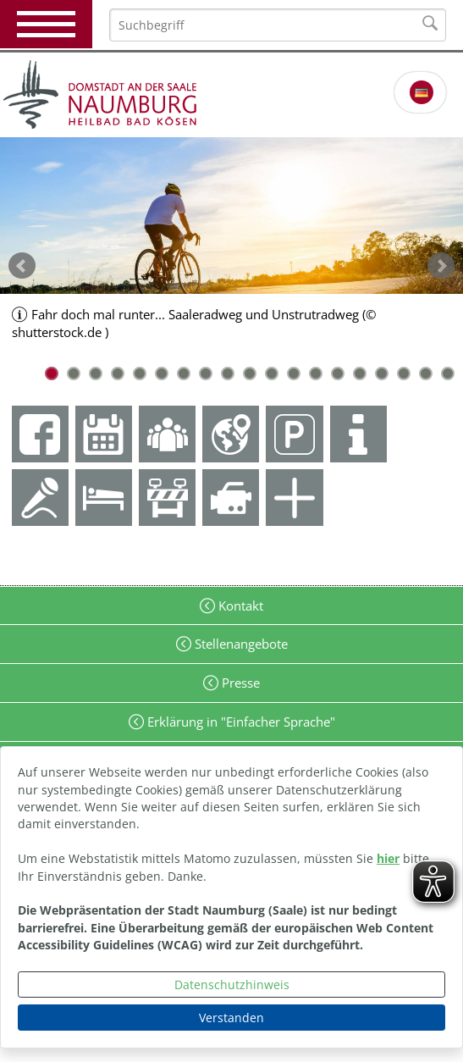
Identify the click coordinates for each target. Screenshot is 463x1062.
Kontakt (239, 605)
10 (249, 373)
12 (293, 373)
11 (271, 373)
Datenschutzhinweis (231, 984)
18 (426, 373)
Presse (239, 682)
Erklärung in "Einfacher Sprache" (239, 721)
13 (315, 373)
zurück (22, 265)
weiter (441, 265)
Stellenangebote (239, 643)
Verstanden (231, 1017)
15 (360, 373)
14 (337, 373)
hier (388, 858)
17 (404, 373)
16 (382, 373)
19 (448, 373)
